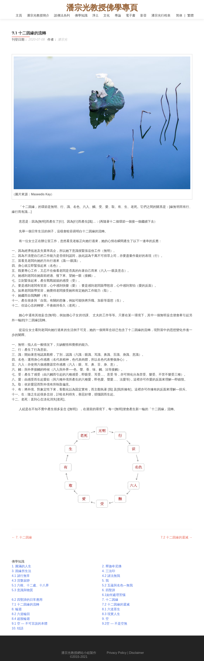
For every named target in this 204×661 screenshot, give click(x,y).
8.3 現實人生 (111, 618)
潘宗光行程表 (160, 15)
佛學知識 (81, 15)
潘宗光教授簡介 (38, 15)
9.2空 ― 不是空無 (114, 627)
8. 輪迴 (17, 613)
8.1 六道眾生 (111, 613)
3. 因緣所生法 (21, 575)
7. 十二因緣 (22, 541)
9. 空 (105, 622)
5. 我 (105, 584)
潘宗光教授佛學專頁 (102, 7)
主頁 (19, 15)
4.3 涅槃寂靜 (21, 584)
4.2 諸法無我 (111, 579)
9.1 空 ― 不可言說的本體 (29, 627)
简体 (179, 15)
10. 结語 (17, 632)
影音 (143, 15)
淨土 (95, 15)
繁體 (190, 15)
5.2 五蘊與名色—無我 (117, 589)
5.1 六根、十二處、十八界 (30, 589)
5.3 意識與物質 (22, 594)
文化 (106, 15)
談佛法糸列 (62, 15)
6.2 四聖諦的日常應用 (27, 603)
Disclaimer (136, 656)
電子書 (130, 15)
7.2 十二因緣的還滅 (176, 541)
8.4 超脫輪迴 (21, 622)
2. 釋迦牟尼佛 (111, 570)
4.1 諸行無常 (21, 579)
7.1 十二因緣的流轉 (25, 608)
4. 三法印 (108, 575)
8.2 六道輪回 (21, 618)
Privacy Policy (117, 656)
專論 (118, 15)
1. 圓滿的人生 (21, 570)
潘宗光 (62, 43)
